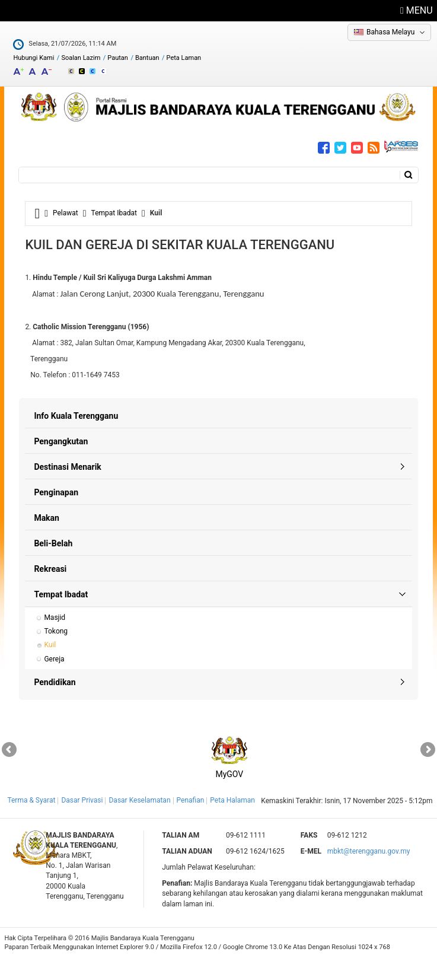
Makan (46, 518)
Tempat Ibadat (114, 213)
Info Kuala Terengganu (76, 416)
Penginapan (56, 492)
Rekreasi (50, 569)
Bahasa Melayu (390, 32)
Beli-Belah (53, 543)
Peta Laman (184, 58)
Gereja (54, 659)
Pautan (117, 58)
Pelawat (65, 213)
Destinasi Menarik (67, 467)
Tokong (56, 631)
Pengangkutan (61, 441)
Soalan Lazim (80, 58)
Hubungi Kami (33, 58)
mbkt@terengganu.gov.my (368, 851)
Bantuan (147, 58)
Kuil (50, 645)
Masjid (54, 617)
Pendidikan (54, 682)
